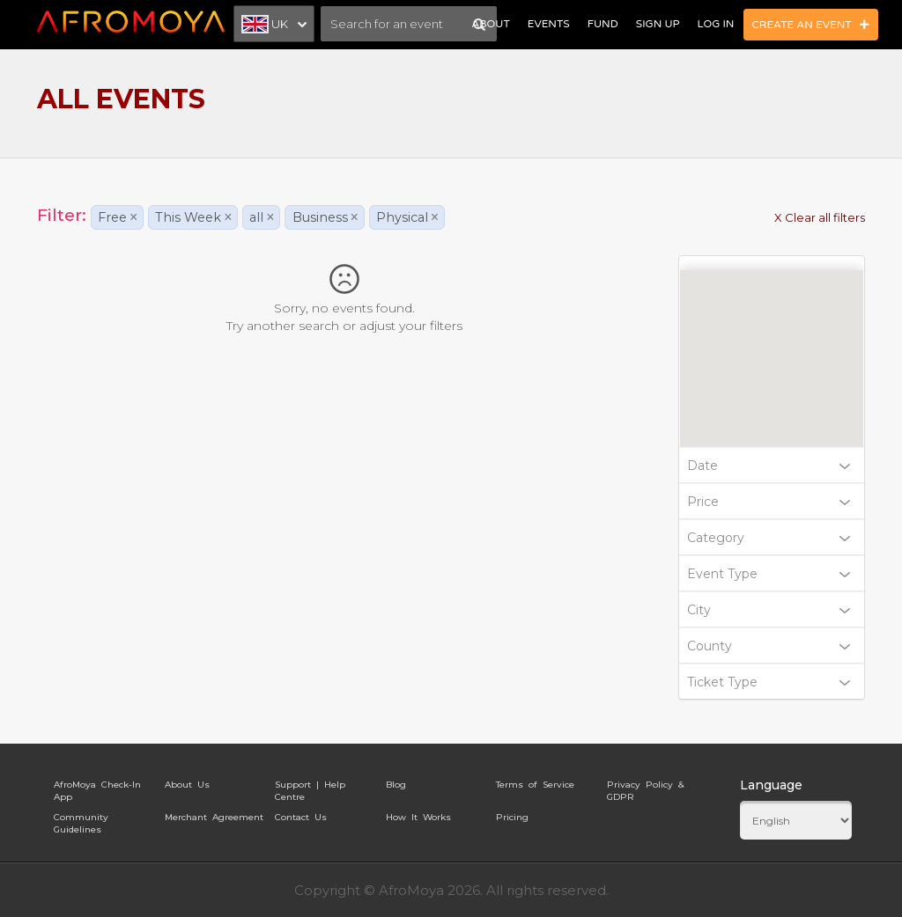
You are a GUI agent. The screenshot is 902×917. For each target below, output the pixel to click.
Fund (603, 24)
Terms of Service (535, 784)
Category (769, 538)
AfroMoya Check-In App (97, 787)
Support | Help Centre (310, 787)
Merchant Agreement (214, 817)
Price (769, 502)
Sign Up (658, 24)
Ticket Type (769, 682)
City (769, 610)
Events (549, 24)
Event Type (769, 574)
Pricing (512, 817)
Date (769, 465)
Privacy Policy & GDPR (645, 787)
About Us (187, 784)
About (490, 24)
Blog (396, 784)
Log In (716, 24)
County (769, 646)
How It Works (418, 817)
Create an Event (811, 24)
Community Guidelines (81, 820)
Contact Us (301, 817)
